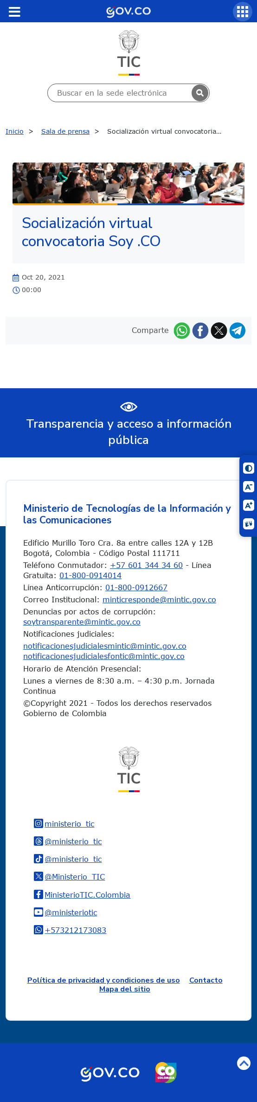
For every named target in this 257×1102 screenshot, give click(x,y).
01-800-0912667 (136, 587)
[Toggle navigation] (14, 11)
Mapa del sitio (124, 989)
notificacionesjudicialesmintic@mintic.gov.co (104, 646)
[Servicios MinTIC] (242, 11)
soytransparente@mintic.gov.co (82, 622)
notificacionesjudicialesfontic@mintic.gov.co (104, 656)
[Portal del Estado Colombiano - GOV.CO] (128, 11)
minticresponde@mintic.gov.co (159, 599)
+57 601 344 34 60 (146, 565)
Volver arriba (244, 1063)
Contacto (206, 980)
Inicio (15, 131)
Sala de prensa (65, 131)
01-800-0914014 (90, 575)
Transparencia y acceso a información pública (128, 432)
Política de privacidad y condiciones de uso (103, 980)
